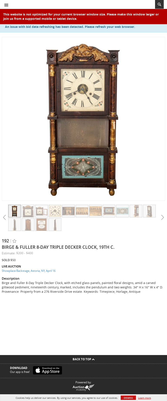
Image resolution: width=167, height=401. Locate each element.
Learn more (144, 397)
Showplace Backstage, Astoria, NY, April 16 (28, 271)
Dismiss (128, 397)
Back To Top (84, 359)
